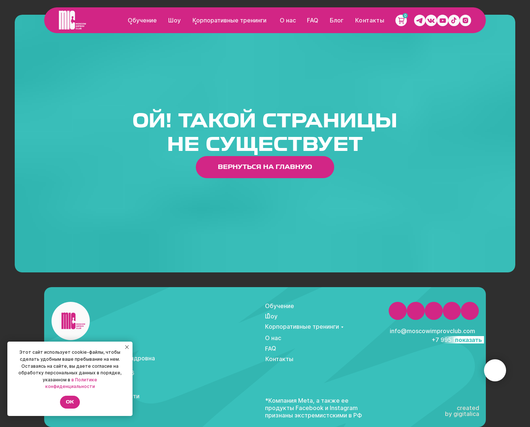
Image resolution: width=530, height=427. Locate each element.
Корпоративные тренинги (229, 20)
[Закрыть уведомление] (127, 347)
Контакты (369, 20)
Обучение (142, 20)
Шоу (174, 20)
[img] (72, 20)
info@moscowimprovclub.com (432, 331)
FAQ (312, 20)
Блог (336, 20)
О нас (288, 20)
